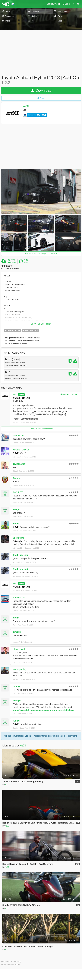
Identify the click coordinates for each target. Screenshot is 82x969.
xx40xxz (17, 632)
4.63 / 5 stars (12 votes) (10, 269)
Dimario (16, 478)
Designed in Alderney (11, 961)
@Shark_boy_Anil (21, 398)
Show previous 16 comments (41, 429)
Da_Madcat (18, 538)
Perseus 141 (19, 597)
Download (41, 90)
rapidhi (16, 721)
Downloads (11, 262)
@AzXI (16, 453)
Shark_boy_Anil (20, 555)
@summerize (19, 635)
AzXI (26, 106)
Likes (26, 262)
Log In (28, 736)
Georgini (17, 700)
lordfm (16, 618)
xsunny (16, 686)
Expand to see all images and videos (41, 254)
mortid (16, 523)
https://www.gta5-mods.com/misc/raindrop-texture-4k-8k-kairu (43, 710)
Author (21, 394)
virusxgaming (19, 669)
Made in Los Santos (10, 964)
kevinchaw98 (19, 464)
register (37, 736)
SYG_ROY (18, 492)
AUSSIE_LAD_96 (21, 450)
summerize (18, 435)
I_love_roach (19, 649)
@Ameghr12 (19, 541)
